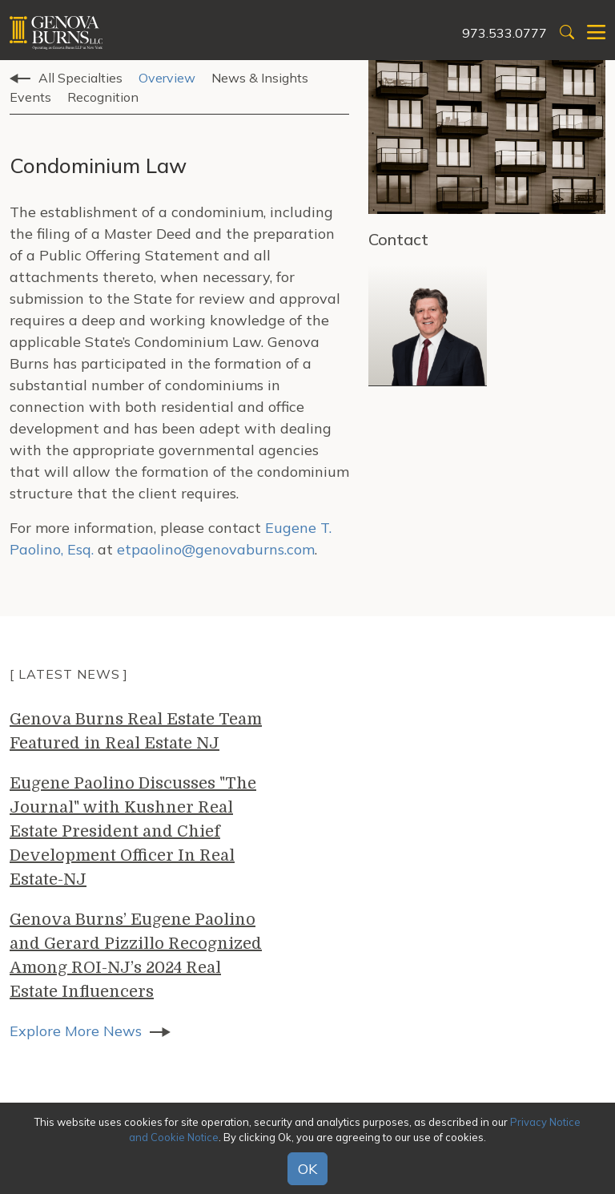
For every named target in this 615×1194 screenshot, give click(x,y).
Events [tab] (30, 97)
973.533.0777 (504, 33)
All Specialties (80, 78)
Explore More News (76, 1031)
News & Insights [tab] (259, 78)
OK (307, 1169)
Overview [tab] (167, 78)
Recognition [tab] (103, 97)
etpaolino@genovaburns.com (216, 549)
